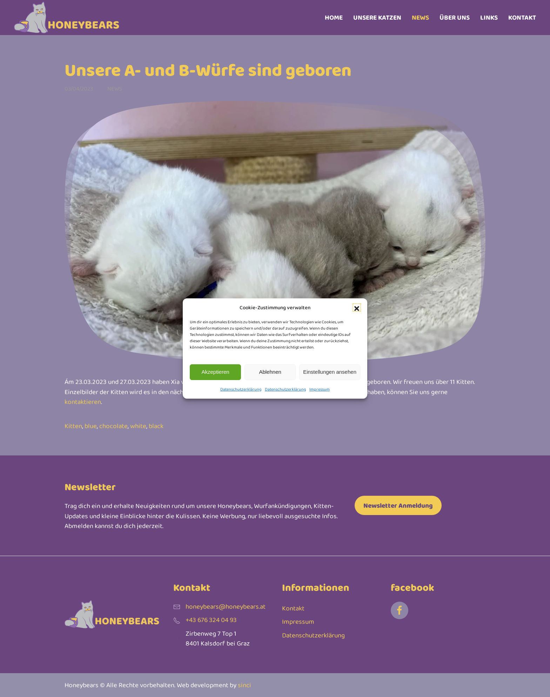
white (138, 426)
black (156, 426)
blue (91, 426)
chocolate (113, 426)
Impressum (319, 389)
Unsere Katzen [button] (377, 17)
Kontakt (522, 17)
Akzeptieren (215, 372)
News (420, 17)
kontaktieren (83, 401)
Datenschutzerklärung (240, 389)
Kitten (73, 426)
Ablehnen (270, 372)
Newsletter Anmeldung (398, 505)
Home (334, 17)
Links (489, 17)
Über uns (455, 17)
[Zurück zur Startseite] (66, 17)
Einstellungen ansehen (329, 372)
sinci (244, 685)
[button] (356, 307)
